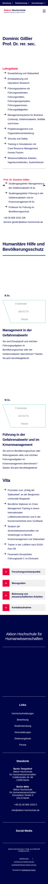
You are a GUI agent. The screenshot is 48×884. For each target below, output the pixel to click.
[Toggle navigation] (44, 11)
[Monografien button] (24, 583)
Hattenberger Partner (29, 870)
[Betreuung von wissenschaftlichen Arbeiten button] (24, 595)
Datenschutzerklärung (24, 862)
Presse (22, 744)
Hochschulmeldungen (23, 713)
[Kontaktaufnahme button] (24, 607)
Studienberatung (21, 3)
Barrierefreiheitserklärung (24, 865)
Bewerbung (7, 3)
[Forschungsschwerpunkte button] (24, 571)
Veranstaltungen (37, 3)
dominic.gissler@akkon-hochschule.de (23, 222)
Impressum (24, 859)
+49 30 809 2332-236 (15, 217)
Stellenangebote (22, 738)
